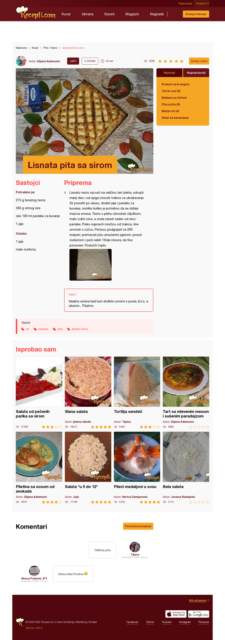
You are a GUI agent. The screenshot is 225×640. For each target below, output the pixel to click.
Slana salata (88, 393)
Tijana (135, 554)
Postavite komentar (138, 526)
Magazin (132, 14)
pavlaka (43, 329)
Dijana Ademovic (48, 61)
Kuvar (66, 14)
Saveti (109, 14)
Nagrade (157, 14)
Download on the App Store (176, 614)
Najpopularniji (196, 72)
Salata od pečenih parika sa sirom (39, 393)
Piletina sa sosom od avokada (39, 468)
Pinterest (203, 622)
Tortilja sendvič (137, 393)
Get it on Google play (198, 614)
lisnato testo (80, 329)
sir (27, 329)
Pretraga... (174, 14)
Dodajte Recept (196, 14)
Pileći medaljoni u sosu (137, 468)
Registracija (185, 3)
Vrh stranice (197, 600)
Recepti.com (36, 13)
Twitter (150, 622)
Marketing (81, 621)
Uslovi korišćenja (65, 621)
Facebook (132, 622)
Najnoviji (169, 72)
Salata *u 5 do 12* (88, 468)
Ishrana (87, 14)
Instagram (185, 622)
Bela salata (186, 468)
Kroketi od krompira (175, 84)
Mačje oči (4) (170, 111)
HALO (39, 627)
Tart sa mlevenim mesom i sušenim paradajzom (186, 393)
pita (60, 329)
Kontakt (93, 621)
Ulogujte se (202, 3)
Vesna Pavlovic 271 (34, 578)
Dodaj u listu (199, 61)
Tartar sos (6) (171, 91)
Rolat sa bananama (175, 117)
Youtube (167, 622)
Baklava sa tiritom (174, 97)
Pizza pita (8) (171, 104)
